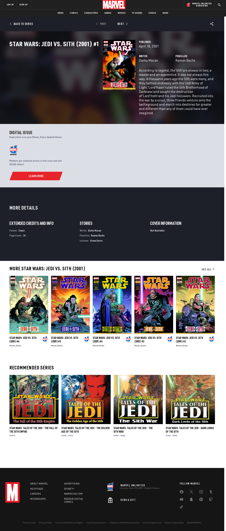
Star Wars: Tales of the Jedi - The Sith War (133, 447)
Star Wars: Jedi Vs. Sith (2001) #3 (147, 357)
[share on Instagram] (201, 492)
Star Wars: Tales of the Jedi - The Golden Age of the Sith (85, 447)
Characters (91, 13)
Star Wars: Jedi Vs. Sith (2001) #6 (22, 357)
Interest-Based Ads (174, 522)
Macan (12, 363)
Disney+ (69, 488)
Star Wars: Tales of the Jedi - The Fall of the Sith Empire (33, 447)
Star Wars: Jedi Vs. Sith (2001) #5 (64, 357)
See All (208, 287)
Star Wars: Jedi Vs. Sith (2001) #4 (106, 357)
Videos (152, 13)
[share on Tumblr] (211, 492)
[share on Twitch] (211, 500)
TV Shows (137, 13)
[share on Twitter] (191, 492)
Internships (38, 498)
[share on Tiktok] (181, 507)
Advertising (72, 483)
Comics (74, 13)
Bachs (18, 363)
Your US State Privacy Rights (69, 522)
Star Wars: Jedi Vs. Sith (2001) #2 (189, 357)
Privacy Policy (45, 522)
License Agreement (152, 522)
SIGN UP (23, 4)
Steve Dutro (96, 258)
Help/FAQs (36, 488)
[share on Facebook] (181, 492)
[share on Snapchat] (191, 500)
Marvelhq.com (73, 493)
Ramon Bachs (152, 76)
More (166, 13)
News (61, 13)
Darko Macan (83, 76)
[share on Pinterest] (201, 500)
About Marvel (39, 483)
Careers (35, 493)
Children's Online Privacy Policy (124, 522)
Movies (121, 13)
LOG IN (10, 4)
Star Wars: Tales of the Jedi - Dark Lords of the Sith (190, 447)
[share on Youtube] (181, 500)
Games (107, 13)
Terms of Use (29, 522)
